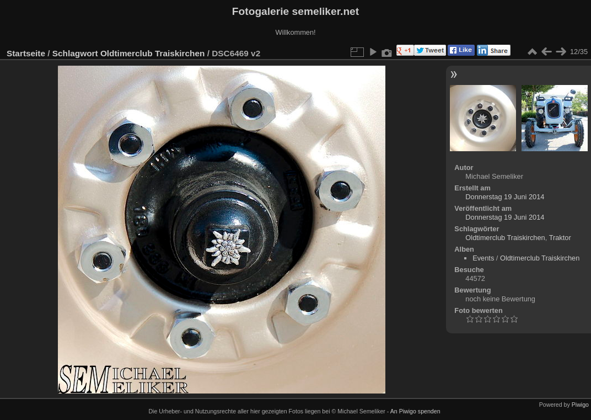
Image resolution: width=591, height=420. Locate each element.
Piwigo (580, 404)
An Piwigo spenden (415, 411)
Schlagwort (75, 53)
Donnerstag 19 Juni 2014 (504, 197)
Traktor (560, 237)
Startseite (26, 53)
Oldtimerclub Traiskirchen (152, 53)
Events (483, 258)
